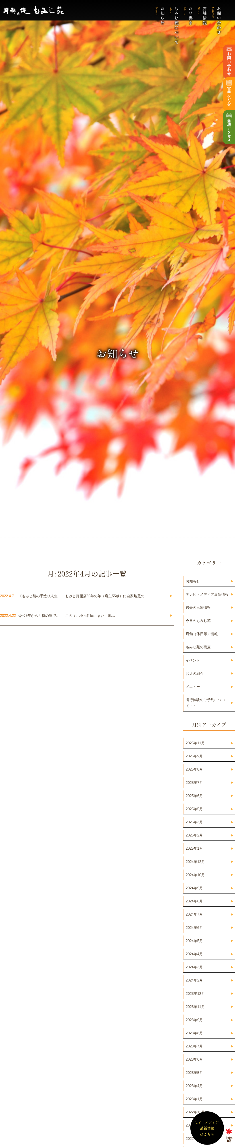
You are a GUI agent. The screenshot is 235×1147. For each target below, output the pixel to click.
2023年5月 (194, 1073)
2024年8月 (194, 901)
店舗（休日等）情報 (202, 634)
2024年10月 (195, 875)
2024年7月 (194, 914)
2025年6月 (194, 796)
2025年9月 (194, 756)
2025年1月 (194, 848)
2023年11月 (195, 1007)
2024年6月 (194, 928)
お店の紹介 (195, 673)
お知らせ (193, 581)
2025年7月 (194, 783)
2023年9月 (194, 1020)
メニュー (193, 687)
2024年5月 (194, 941)
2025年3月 (194, 822)
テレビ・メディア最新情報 (207, 594)
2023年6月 (194, 1059)
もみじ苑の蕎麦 (198, 647)
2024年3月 (194, 967)
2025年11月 (195, 743)
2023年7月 (194, 1046)
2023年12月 (195, 994)
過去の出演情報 (198, 607)
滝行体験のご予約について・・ (205, 703)
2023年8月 (194, 1033)
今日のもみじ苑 (198, 621)
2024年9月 (194, 888)
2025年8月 (194, 769)
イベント (193, 660)
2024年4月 (194, 954)
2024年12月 (195, 862)
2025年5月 (194, 809)
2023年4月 (194, 1086)
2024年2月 (194, 980)
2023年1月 (194, 1099)
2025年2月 (194, 835)
